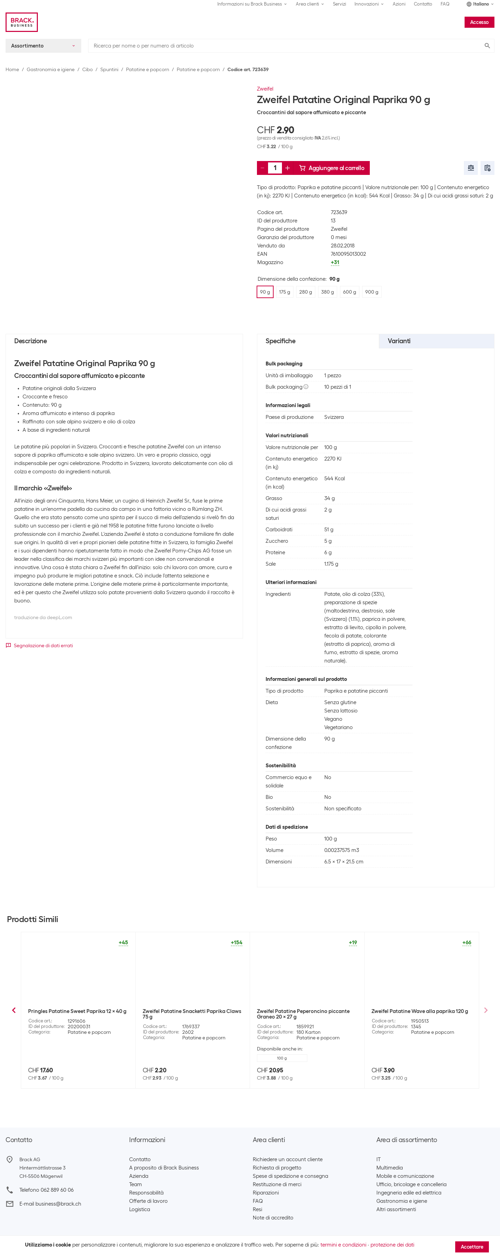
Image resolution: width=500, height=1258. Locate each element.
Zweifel (265, 89)
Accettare (472, 1247)
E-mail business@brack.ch (50, 1204)
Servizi (339, 4)
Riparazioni (266, 1193)
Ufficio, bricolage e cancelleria (411, 1184)
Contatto (423, 4)
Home (12, 69)
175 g (41, 1052)
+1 (120, 1052)
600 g (282, 1052)
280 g (69, 1052)
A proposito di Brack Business (164, 1168)
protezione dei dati (392, 1245)
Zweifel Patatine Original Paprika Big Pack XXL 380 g (187, 1014)
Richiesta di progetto (277, 1168)
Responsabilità (146, 1193)
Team (135, 1184)
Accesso (479, 22)
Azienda (138, 1176)
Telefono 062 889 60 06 (46, 1190)
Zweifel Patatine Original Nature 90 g (72, 1011)
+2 (235, 1058)
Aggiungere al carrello (331, 167)
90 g (156, 1058)
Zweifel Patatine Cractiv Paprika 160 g (417, 1011)
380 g (97, 1052)
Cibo (87, 69)
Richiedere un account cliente (288, 1159)
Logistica (139, 1209)
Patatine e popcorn (147, 69)
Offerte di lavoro (148, 1201)
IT (378, 1159)
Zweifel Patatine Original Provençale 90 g (306, 1011)
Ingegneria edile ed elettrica (408, 1193)
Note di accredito (273, 1218)
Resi (257, 1209)
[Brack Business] (22, 22)
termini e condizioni (343, 1245)
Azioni (399, 4)
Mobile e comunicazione (405, 1176)
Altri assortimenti (396, 1209)
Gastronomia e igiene (51, 69)
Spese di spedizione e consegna (290, 1176)
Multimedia (389, 1168)
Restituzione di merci (277, 1184)
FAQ (445, 4)
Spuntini (109, 69)
